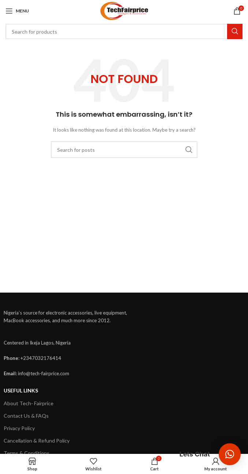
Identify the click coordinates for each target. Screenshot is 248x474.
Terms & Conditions (26, 453)
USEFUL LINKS (21, 390)
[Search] (124, 31)
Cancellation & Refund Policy (37, 440)
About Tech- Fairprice (28, 403)
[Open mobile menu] (17, 11)
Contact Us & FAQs (26, 416)
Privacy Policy (19, 428)
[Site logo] (124, 10)
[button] (230, 454)
